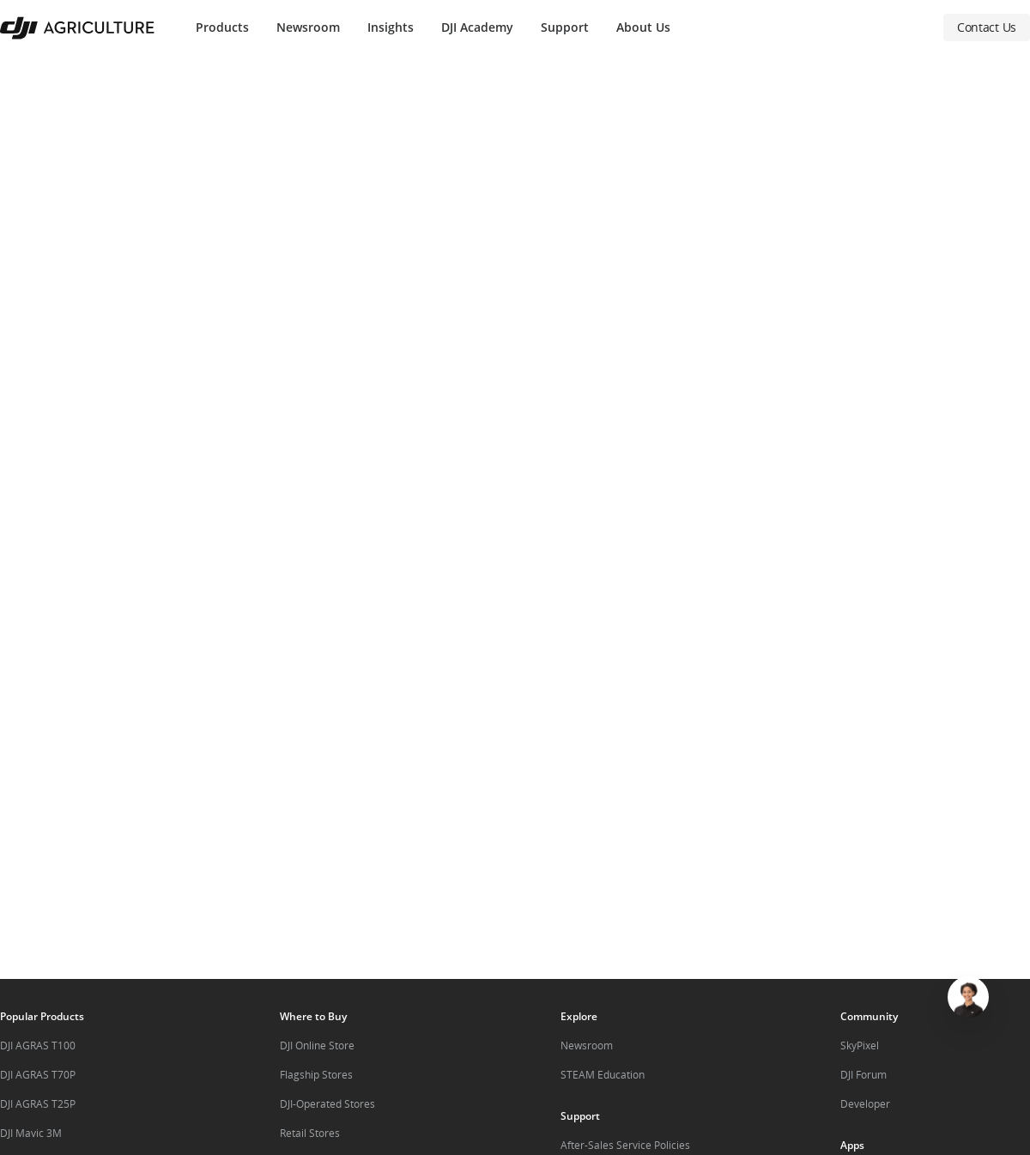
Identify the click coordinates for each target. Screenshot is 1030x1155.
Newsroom (308, 27)
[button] (515, 517)
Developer (865, 1104)
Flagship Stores (316, 1074)
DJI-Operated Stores (327, 1104)
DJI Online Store (317, 1045)
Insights (390, 27)
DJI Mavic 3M (31, 1133)
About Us (643, 27)
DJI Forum (863, 1074)
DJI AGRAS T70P (38, 1074)
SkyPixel (859, 1045)
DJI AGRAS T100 (38, 1045)
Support (565, 27)
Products (222, 27)
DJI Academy (477, 27)
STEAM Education (602, 1074)
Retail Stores (310, 1133)
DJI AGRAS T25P (38, 1104)
